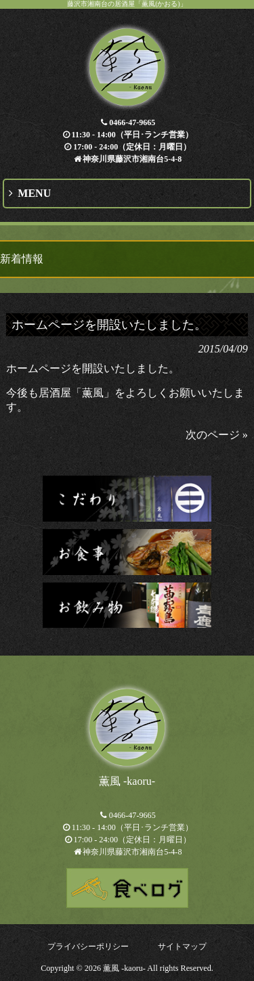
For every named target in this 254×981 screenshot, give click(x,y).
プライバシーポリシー (88, 946)
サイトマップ (182, 946)
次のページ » (217, 434)
